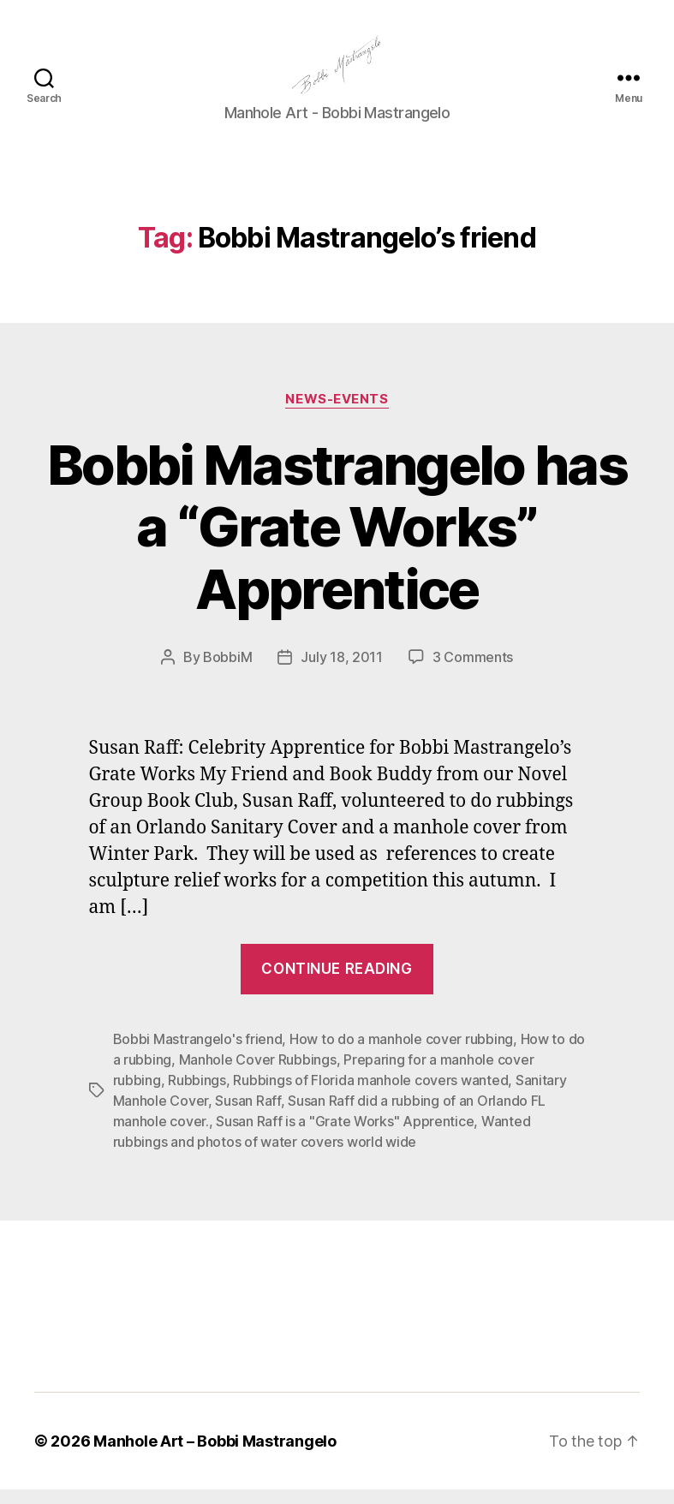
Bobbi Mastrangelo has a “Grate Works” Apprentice (337, 540)
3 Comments (472, 671)
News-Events (336, 413)
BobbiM (227, 671)
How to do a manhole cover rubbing (401, 1053)
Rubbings (197, 1094)
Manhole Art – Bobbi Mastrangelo (215, 1456)
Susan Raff (247, 1115)
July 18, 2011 (342, 671)
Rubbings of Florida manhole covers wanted (370, 1094)
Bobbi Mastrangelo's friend (198, 1053)
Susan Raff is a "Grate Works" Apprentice (345, 1135)
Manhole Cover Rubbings (258, 1074)
